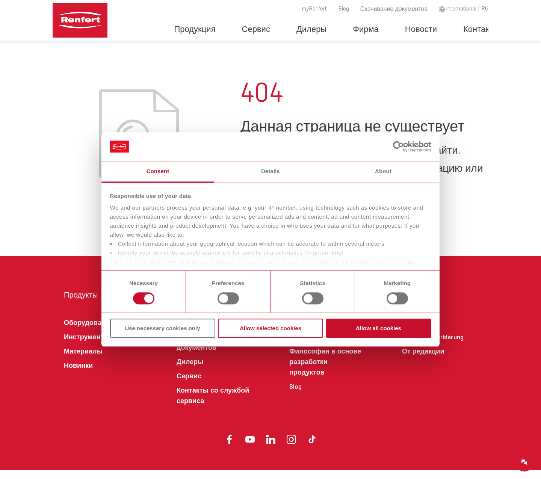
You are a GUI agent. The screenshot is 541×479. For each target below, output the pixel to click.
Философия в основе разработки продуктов (325, 371)
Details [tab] (270, 171)
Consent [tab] (158, 171)
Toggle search (484, 29)
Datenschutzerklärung (433, 346)
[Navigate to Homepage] (103, 17)
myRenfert (314, 9)
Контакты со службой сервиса (213, 405)
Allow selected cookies (270, 328)
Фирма (362, 30)
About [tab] (383, 171)
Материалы (83, 360)
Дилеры (319, 30)
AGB (408, 332)
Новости (406, 30)
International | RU (467, 9)
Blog (343, 9)
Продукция (224, 30)
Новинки (78, 375)
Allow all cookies (378, 328)
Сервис (275, 30)
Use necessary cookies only (162, 328)
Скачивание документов (394, 9)
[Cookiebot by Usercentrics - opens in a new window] (398, 146)
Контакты (455, 30)
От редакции (423, 360)
